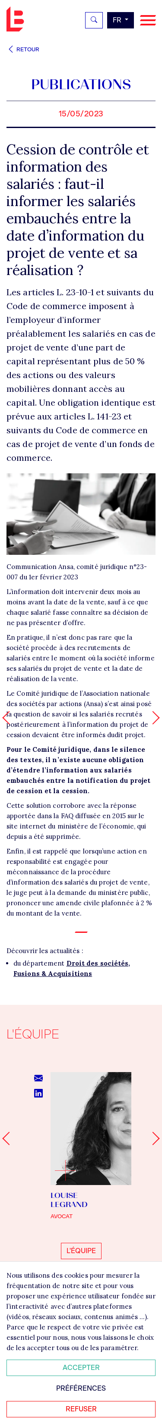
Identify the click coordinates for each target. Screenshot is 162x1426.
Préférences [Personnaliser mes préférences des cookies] (81, 1388)
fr (118, 20)
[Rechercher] (94, 20)
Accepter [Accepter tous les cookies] (81, 1367)
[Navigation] (148, 20)
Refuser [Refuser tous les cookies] (81, 1409)
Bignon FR (17, 18)
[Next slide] (152, 1138)
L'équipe (81, 1251)
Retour (22, 49)
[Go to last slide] (9, 1138)
